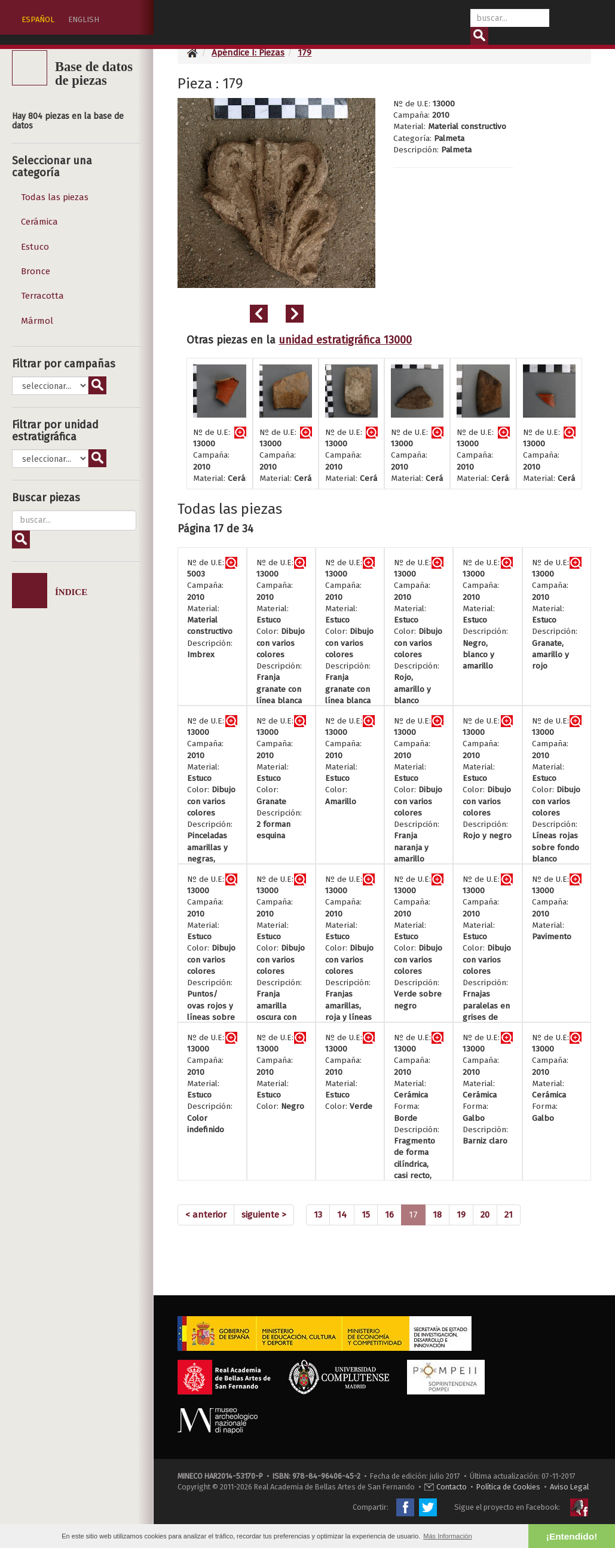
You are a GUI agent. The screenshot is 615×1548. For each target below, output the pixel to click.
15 (366, 1214)
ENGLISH (83, 19)
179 (304, 52)
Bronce (35, 271)
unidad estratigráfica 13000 (345, 340)
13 (318, 1214)
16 (389, 1214)
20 (485, 1214)
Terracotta (42, 295)
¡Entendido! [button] (571, 1536)
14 (342, 1214)
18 (437, 1214)
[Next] (264, 1214)
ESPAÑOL (38, 19)
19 (461, 1214)
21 (508, 1214)
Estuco (35, 246)
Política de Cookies (508, 1486)
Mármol (37, 320)
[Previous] (206, 1214)
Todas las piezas (54, 197)
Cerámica (39, 221)
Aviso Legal (569, 1486)
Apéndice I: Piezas (248, 52)
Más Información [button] (447, 1536)
